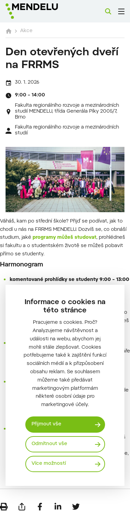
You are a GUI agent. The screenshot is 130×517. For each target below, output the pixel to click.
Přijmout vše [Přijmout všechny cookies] (46, 424)
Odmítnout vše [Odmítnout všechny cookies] (49, 444)
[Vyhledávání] (108, 11)
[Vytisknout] (4, 506)
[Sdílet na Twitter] (76, 506)
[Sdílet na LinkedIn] (58, 506)
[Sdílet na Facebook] (40, 506)
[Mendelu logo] (40, 11)
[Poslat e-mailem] (22, 506)
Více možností (49, 463)
